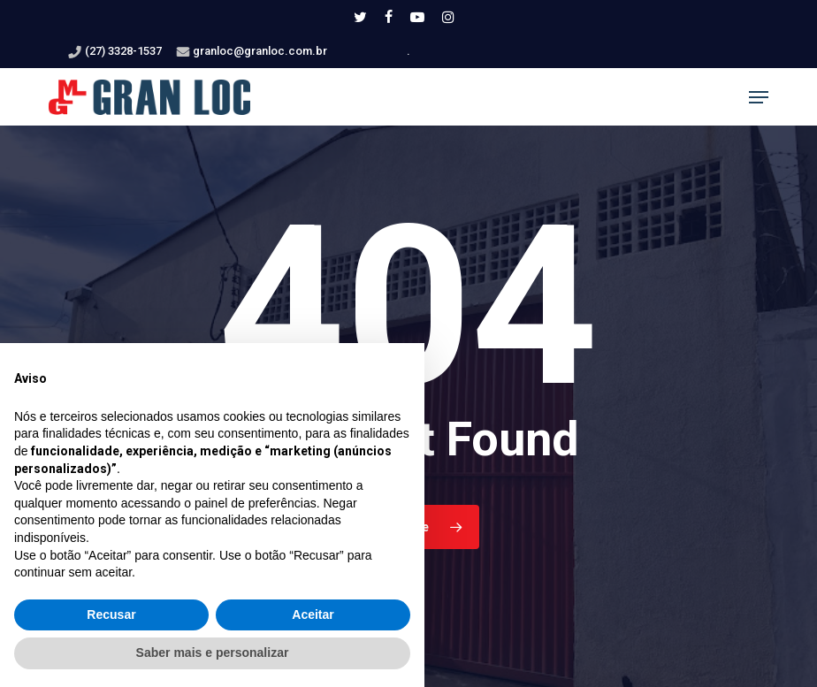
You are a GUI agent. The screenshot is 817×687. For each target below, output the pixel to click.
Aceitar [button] (312, 614)
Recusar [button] (111, 614)
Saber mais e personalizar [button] (212, 652)
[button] (758, 97)
